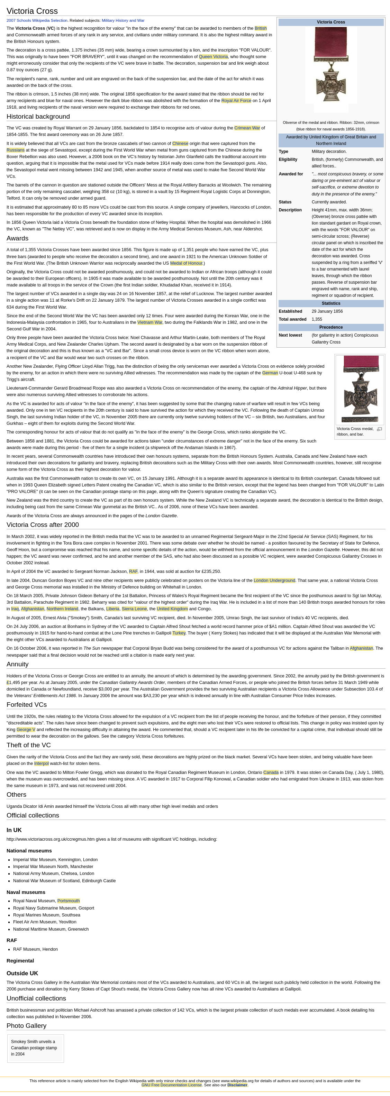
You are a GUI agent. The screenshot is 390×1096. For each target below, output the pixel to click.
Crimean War (247, 128)
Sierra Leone (134, 608)
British (261, 28)
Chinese (180, 143)
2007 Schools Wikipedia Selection (37, 20)
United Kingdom (172, 608)
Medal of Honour (186, 263)
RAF (133, 571)
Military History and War (123, 20)
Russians (16, 150)
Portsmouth (68, 900)
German (270, 373)
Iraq (15, 608)
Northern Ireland (63, 608)
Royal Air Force (236, 100)
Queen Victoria (213, 56)
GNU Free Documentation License (172, 1085)
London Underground (274, 580)
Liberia (112, 608)
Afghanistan (32, 608)
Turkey (178, 633)
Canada (271, 772)
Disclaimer (237, 1085)
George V (26, 729)
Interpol (41, 763)
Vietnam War (149, 322)
